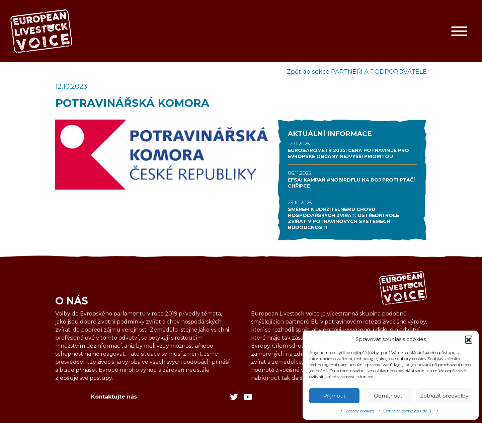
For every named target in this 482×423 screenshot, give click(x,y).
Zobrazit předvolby (444, 396)
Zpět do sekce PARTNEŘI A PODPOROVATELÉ (357, 71)
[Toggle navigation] (459, 31)
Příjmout (334, 396)
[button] (468, 339)
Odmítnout (388, 396)
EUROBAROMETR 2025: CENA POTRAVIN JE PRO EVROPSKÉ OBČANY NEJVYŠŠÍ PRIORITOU (348, 153)
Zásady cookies (359, 410)
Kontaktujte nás (114, 397)
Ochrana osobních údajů (407, 410)
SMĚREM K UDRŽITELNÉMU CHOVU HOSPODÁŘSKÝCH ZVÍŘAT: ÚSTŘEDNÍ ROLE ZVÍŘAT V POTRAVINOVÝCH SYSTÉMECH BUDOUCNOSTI (343, 218)
